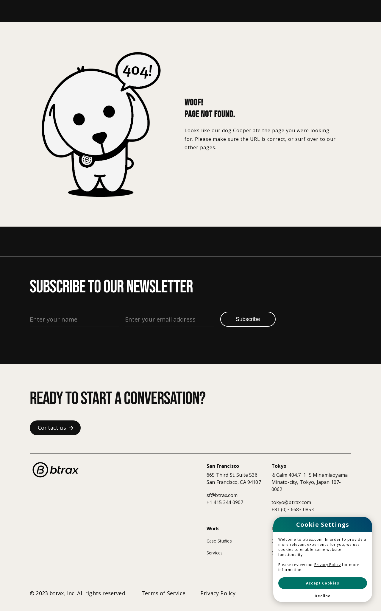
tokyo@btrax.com (291, 502)
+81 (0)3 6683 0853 (292, 509)
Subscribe (248, 319)
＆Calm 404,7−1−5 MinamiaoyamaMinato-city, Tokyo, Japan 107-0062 (309, 482)
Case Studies (219, 541)
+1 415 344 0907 (225, 502)
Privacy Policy (327, 564)
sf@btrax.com (222, 495)
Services (215, 553)
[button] (322, 583)
